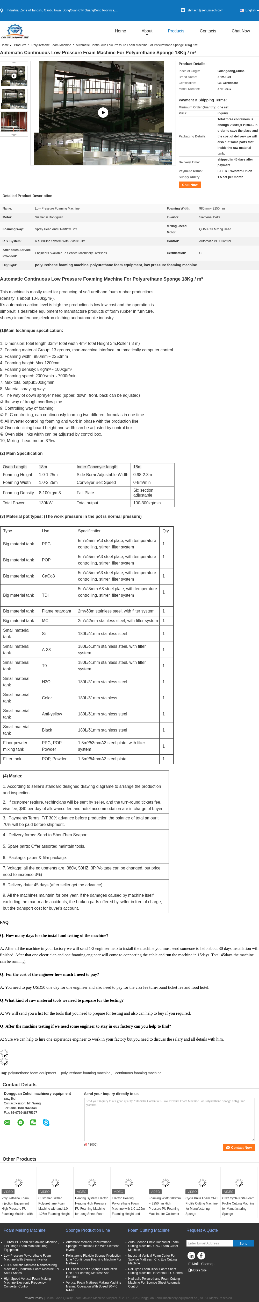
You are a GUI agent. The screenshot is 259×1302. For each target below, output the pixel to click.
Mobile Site (197, 1270)
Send (243, 1243)
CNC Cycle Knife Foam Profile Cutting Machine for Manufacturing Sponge (238, 1206)
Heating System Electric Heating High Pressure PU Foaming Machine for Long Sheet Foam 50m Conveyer (91, 1208)
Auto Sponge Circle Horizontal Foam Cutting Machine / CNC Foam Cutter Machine (153, 1246)
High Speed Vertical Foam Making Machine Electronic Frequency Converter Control (27, 1282)
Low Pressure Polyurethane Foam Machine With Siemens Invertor (27, 1257)
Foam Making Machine (25, 1230)
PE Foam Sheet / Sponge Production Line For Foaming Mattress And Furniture (91, 1273)
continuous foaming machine (138, 1073)
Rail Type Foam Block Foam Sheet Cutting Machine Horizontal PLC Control (155, 1271)
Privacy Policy (33, 1298)
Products (176, 31)
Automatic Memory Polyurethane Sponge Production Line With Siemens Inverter (92, 1246)
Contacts (208, 31)
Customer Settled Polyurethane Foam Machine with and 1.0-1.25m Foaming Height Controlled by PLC (54, 1208)
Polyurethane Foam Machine (51, 45)
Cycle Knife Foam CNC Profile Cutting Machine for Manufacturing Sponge (201, 1206)
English (252, 10)
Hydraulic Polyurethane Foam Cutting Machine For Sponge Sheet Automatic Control (154, 1282)
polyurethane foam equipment (32, 1073)
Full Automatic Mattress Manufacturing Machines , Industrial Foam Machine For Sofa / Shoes (31, 1269)
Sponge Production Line (88, 1230)
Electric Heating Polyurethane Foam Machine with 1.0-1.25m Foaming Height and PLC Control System (128, 1208)
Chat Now (241, 31)
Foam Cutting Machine (149, 1230)
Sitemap (207, 1264)
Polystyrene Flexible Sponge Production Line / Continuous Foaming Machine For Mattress (93, 1259)
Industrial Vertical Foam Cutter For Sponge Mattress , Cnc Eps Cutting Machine (152, 1259)
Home (120, 31)
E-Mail (193, 1264)
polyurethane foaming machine (85, 1073)
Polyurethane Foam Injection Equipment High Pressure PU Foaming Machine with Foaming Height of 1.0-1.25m (17, 1211)
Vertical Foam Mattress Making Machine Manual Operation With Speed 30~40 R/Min (93, 1286)
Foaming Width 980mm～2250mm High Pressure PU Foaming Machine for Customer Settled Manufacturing (165, 1208)
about (147, 31)
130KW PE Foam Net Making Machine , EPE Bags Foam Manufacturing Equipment (31, 1246)
